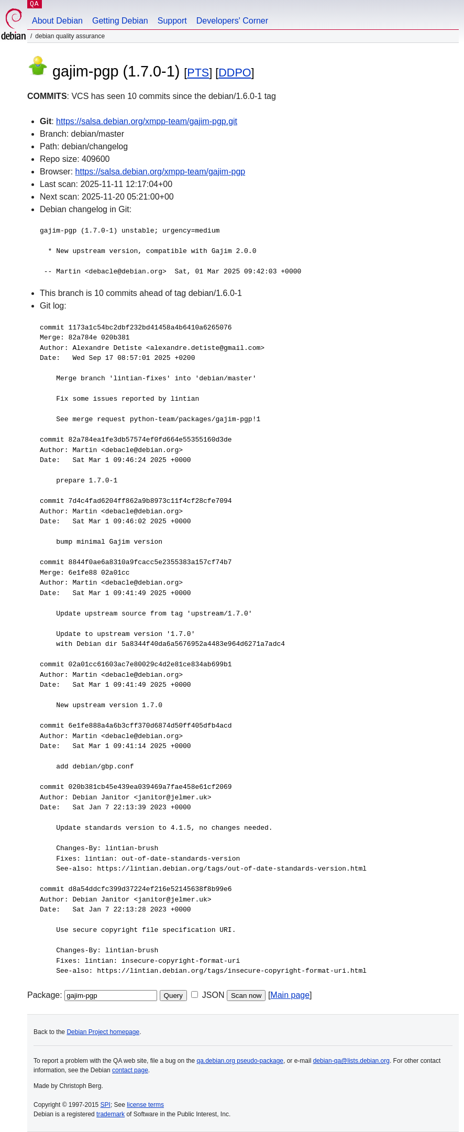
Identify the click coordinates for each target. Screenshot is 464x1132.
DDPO (234, 72)
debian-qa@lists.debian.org (351, 1060)
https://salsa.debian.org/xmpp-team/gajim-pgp (160, 171)
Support (172, 20)
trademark (110, 1114)
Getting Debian (120, 20)
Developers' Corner (232, 20)
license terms (145, 1104)
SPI (106, 1104)
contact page (130, 1070)
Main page (290, 995)
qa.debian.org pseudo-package (240, 1060)
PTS (198, 72)
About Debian (57, 20)
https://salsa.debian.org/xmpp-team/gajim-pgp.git (146, 121)
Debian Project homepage (103, 1032)
